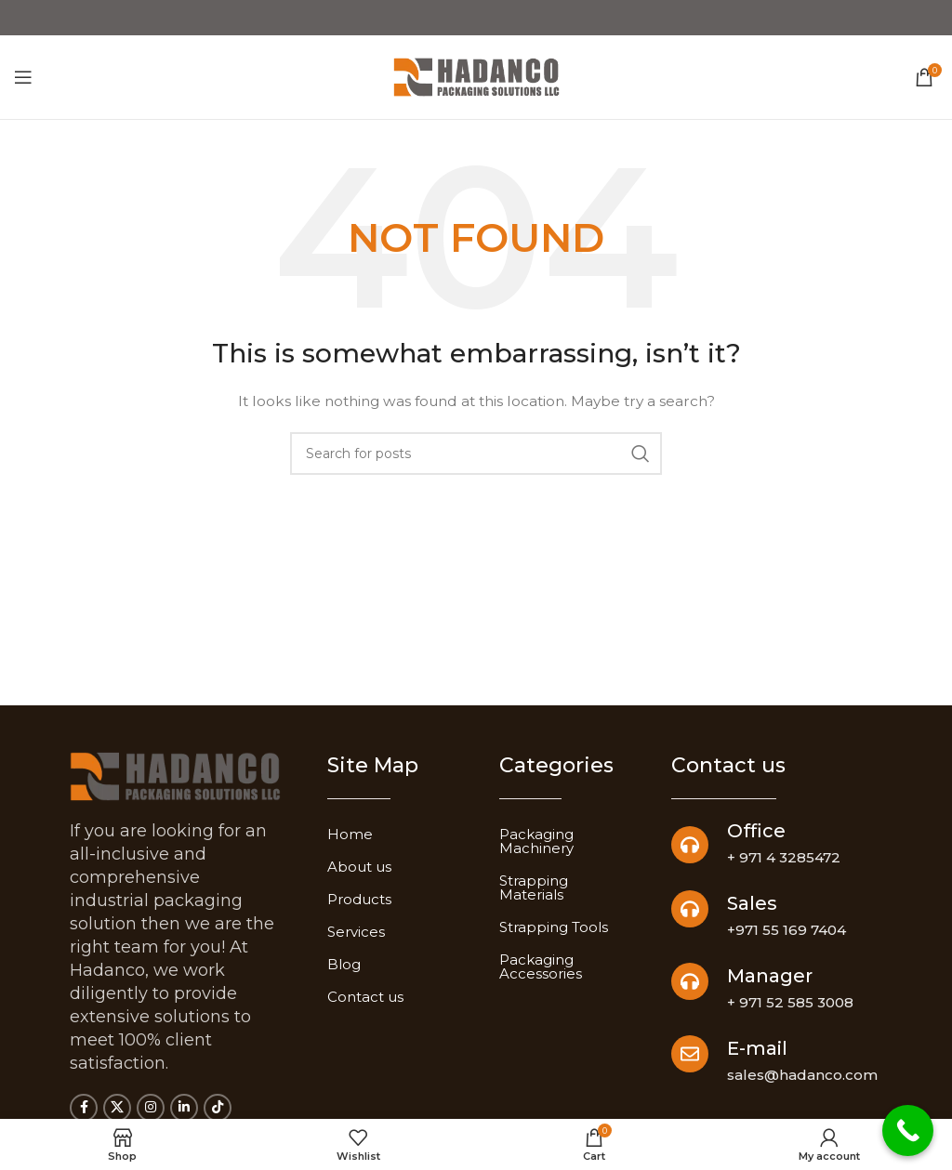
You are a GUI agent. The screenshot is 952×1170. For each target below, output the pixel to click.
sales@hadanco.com (802, 1075)
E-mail (757, 1048)
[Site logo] (476, 77)
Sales (752, 903)
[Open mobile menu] (23, 77)
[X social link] (117, 1108)
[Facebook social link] (84, 1108)
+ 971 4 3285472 (783, 857)
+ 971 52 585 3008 (790, 1002)
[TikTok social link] (217, 1108)
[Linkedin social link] (184, 1108)
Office (756, 831)
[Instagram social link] (151, 1108)
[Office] (689, 844)
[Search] (476, 453)
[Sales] (689, 908)
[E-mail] (689, 1053)
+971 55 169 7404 (786, 930)
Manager (770, 976)
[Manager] (689, 981)
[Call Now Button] (907, 1130)
